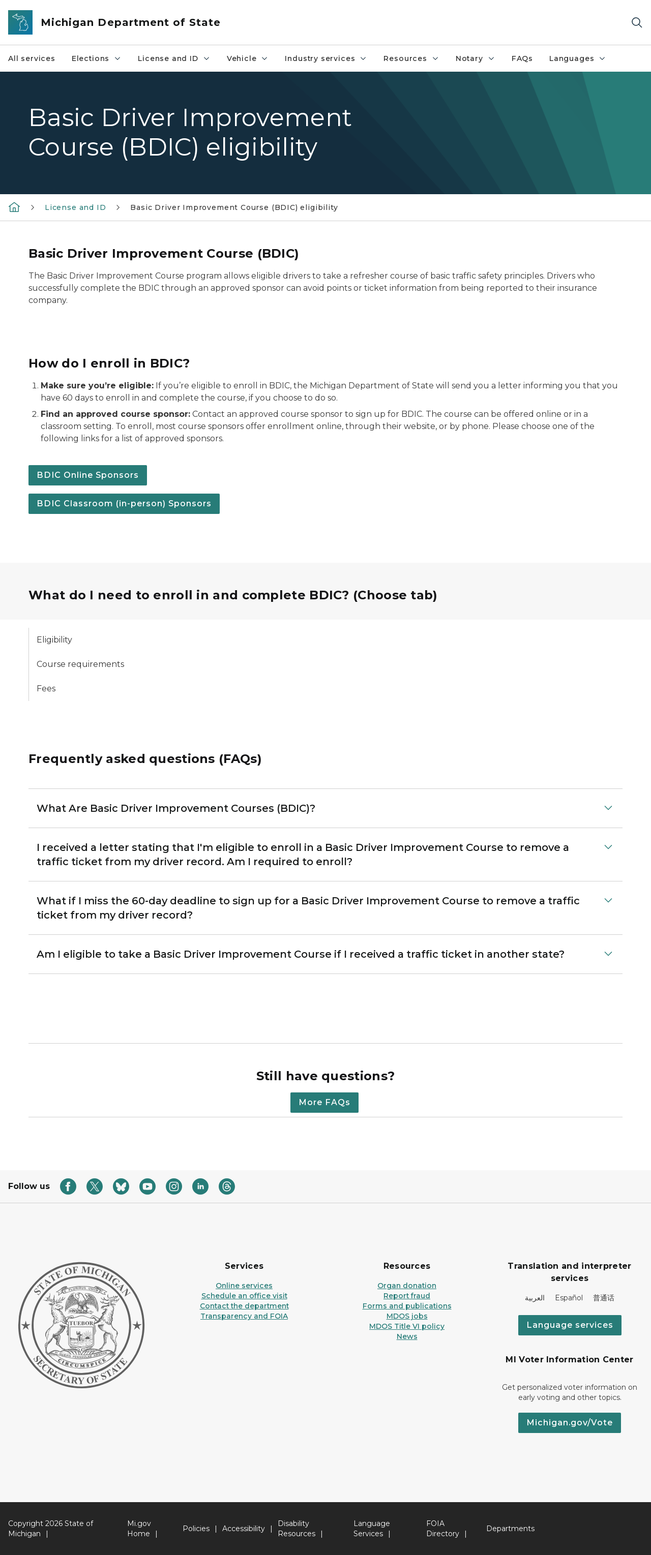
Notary (475, 58)
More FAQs (324, 1102)
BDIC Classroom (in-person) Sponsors (124, 503)
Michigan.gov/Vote (569, 1422)
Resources (411, 58)
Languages (577, 58)
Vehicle (248, 58)
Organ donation (406, 1285)
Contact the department (244, 1305)
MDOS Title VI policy (407, 1326)
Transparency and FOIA (244, 1316)
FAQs (522, 58)
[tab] (96, 640)
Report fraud (406, 1295)
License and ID (174, 58)
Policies (196, 1528)
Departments (510, 1528)
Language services (569, 1325)
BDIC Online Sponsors (88, 475)
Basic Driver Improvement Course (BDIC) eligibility (234, 207)
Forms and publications (407, 1305)
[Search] (637, 22)
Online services (244, 1285)
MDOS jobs (407, 1316)
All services (31, 58)
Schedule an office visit (244, 1295)
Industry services (326, 58)
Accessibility (243, 1528)
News (407, 1336)
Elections (97, 58)
